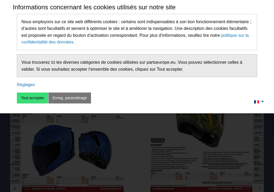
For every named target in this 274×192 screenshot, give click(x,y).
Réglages (26, 84)
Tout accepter (32, 98)
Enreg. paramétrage (70, 98)
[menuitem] (257, 102)
